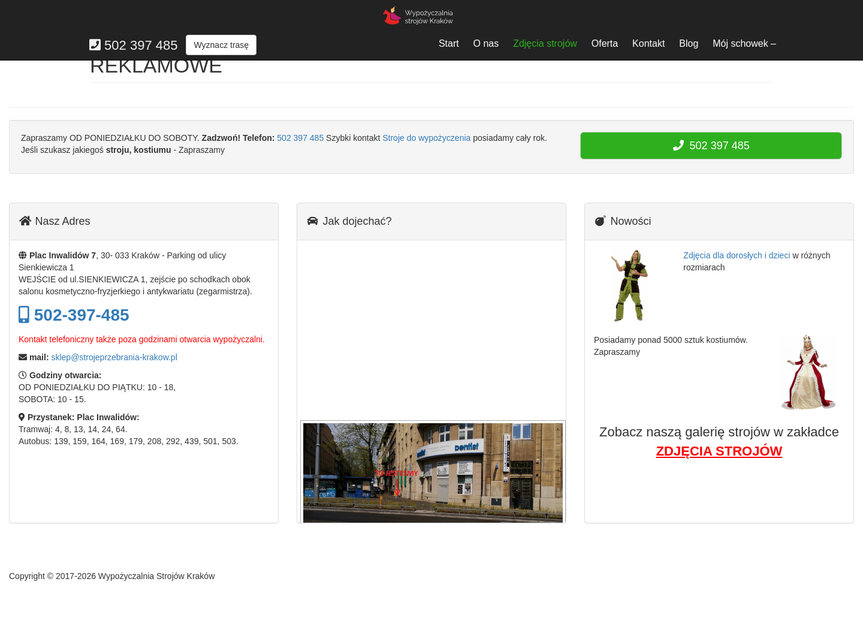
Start (449, 43)
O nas (486, 43)
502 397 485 (300, 138)
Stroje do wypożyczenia (426, 138)
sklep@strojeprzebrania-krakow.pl (114, 357)
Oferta (605, 43)
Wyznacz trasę (221, 45)
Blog (688, 43)
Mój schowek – (744, 43)
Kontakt (648, 43)
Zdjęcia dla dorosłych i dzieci (736, 255)
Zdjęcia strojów (545, 43)
